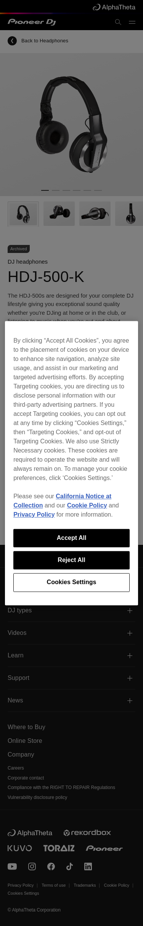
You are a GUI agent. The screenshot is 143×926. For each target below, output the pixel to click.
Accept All (72, 538)
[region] (71, 463)
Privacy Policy (34, 514)
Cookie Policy (87, 505)
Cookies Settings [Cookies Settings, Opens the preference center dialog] (71, 582)
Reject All (71, 560)
